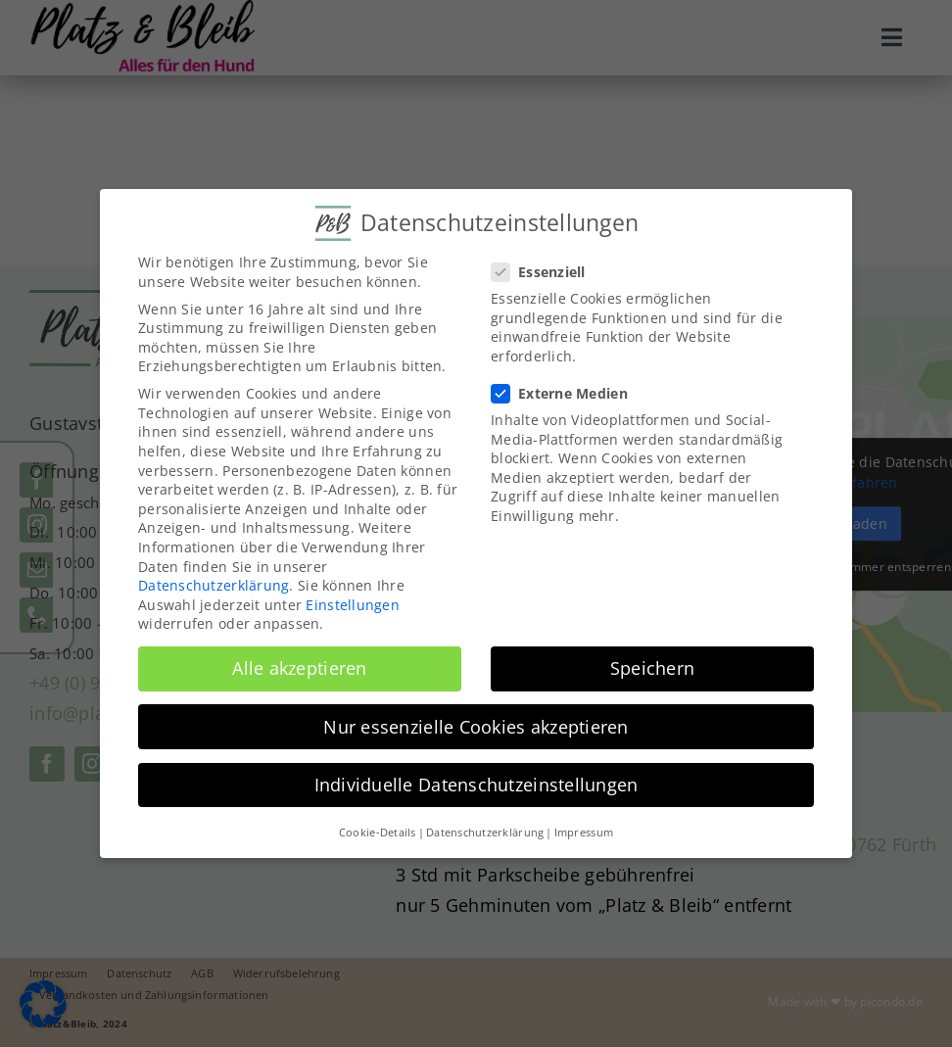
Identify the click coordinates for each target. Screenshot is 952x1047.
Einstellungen (353, 604)
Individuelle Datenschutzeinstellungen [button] (476, 784)
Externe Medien (567, 393)
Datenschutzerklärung (213, 585)
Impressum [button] (583, 832)
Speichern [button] (652, 668)
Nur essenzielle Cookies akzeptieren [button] (475, 726)
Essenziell (546, 271)
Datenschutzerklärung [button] (485, 832)
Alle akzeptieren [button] (299, 668)
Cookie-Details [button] (377, 832)
